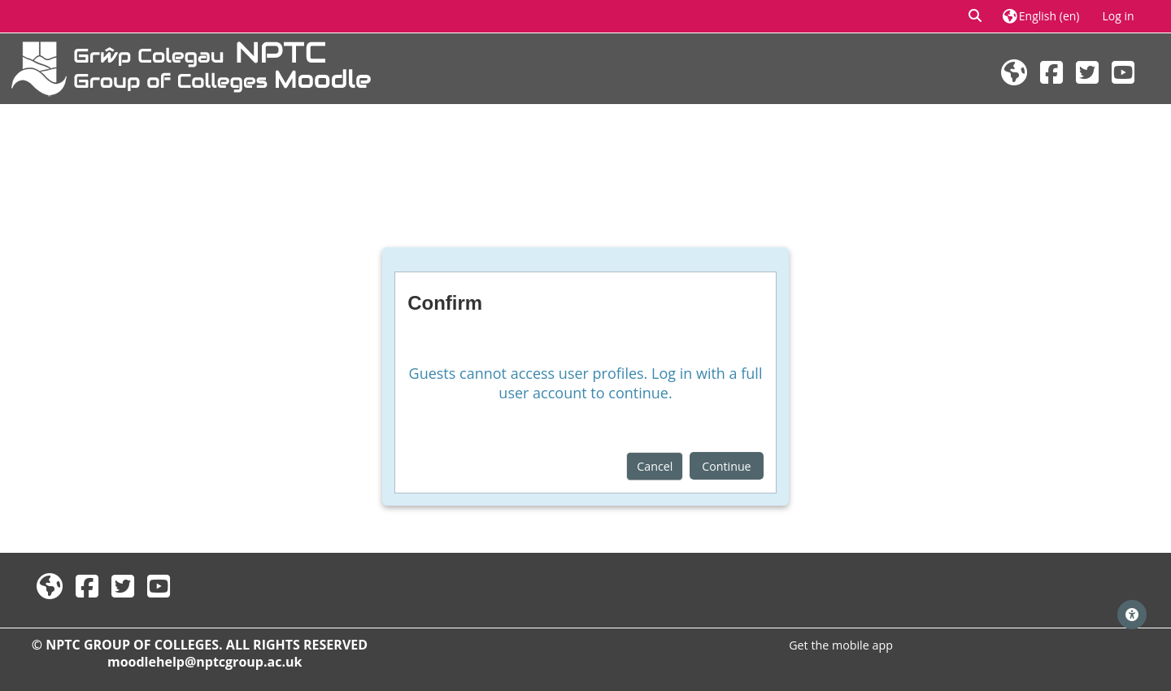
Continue (726, 466)
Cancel (655, 466)
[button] (975, 16)
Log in (1118, 16)
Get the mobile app (841, 645)
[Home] (191, 67)
